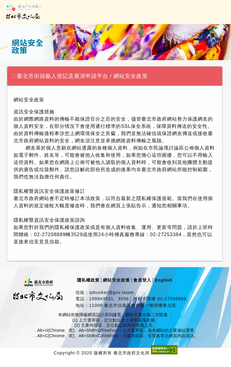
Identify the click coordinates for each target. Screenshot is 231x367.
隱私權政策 (88, 280)
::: (14, 75)
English (163, 280)
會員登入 (142, 280)
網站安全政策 (116, 280)
